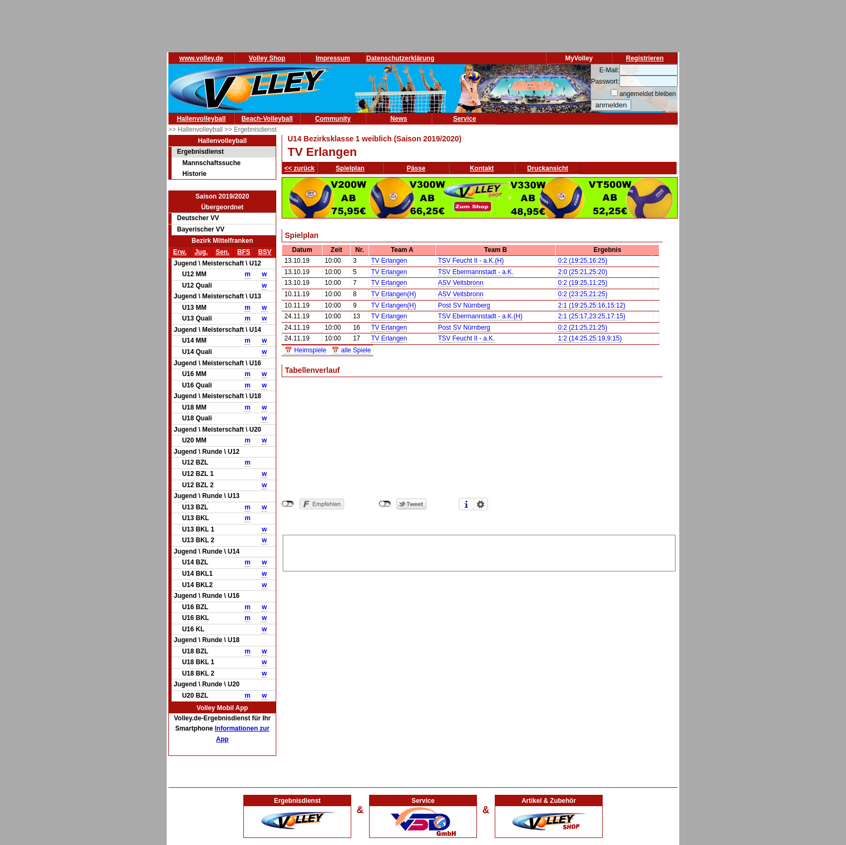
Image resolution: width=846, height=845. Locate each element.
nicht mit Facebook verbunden (288, 504)
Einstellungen (480, 504)
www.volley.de (201, 58)
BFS (243, 252)
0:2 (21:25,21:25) (582, 327)
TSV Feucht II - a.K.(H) (471, 260)
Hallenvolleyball (201, 118)
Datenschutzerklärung (400, 58)
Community (333, 118)
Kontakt (482, 168)
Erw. (180, 252)
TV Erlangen (389, 260)
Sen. (222, 252)
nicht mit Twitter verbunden (385, 504)
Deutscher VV (198, 218)
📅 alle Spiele (351, 350)
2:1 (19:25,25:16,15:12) (591, 305)
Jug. (201, 252)
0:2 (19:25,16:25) (582, 260)
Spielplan (350, 168)
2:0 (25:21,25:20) (582, 272)
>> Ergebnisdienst (250, 129)
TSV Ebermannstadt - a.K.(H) (480, 316)
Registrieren (645, 58)
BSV (264, 252)
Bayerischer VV (200, 229)
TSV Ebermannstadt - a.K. (476, 272)
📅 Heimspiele (305, 350)
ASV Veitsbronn (460, 283)
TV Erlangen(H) (393, 294)
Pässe (416, 168)
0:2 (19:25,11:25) (582, 283)
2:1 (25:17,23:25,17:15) (591, 316)
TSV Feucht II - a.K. (466, 338)
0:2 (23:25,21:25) (582, 294)
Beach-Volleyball (266, 118)
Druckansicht (547, 168)
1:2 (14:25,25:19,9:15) (590, 338)
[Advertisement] (479, 551)
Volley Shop (267, 58)
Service (464, 118)
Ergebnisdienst (200, 151)
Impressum (333, 58)
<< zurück (299, 168)
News (398, 118)
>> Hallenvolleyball (196, 129)
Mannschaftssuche (211, 163)
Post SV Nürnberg (464, 305)
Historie (194, 174)
